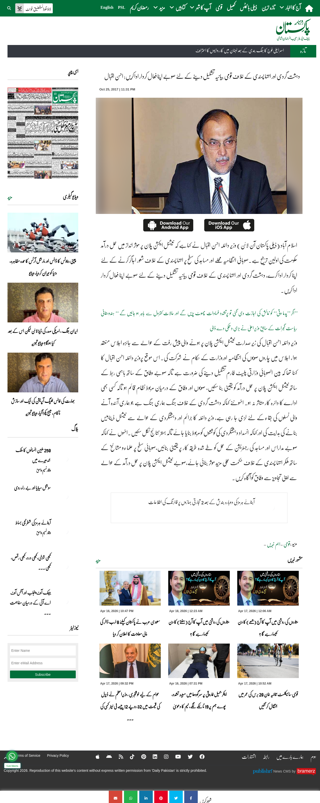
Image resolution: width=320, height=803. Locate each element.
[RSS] (117, 757)
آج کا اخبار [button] (290, 7)
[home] (309, 8)
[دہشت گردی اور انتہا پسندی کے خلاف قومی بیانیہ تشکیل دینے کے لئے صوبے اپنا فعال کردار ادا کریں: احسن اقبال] (191, 797)
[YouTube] (175, 757)
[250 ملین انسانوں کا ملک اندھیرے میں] (65, 459)
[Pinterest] (140, 757)
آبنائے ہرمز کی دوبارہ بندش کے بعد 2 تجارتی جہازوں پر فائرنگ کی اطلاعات (201, 502)
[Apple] (94, 757)
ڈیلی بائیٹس (248, 7)
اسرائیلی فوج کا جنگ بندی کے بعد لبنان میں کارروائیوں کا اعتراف (240, 50)
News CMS (282, 771)
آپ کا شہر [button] (200, 7)
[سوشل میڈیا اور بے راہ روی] (65, 496)
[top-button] (6, 758)
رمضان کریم (139, 7)
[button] (9, 7)
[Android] (106, 757)
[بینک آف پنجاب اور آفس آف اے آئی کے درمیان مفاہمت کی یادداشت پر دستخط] (65, 601)
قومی (219, 7)
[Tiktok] (129, 757)
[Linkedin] (151, 757)
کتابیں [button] (177, 7)
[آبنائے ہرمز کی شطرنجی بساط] (65, 531)
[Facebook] (198, 757)
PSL (121, 7)
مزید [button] (159, 7)
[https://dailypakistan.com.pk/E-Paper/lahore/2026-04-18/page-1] (43, 133)
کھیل (231, 7)
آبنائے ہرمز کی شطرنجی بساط (33, 523)
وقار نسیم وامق (43, 470)
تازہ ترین (268, 7)
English (107, 7)
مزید (98, 560)
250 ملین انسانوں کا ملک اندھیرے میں (33, 455)
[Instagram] (163, 757)
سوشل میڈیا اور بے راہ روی (32, 488)
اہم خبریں (273, 544)
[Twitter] (187, 757)
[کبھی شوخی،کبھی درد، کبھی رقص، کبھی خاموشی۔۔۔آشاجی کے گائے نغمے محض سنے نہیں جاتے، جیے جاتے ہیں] (65, 566)
